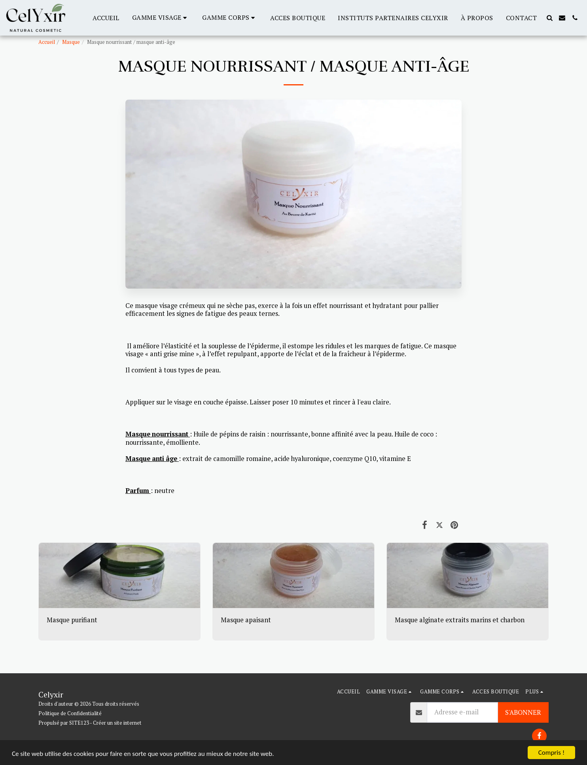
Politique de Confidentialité (70, 713)
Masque (71, 41)
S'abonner (523, 712)
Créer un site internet (117, 722)
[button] (161, 17)
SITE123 (79, 722)
